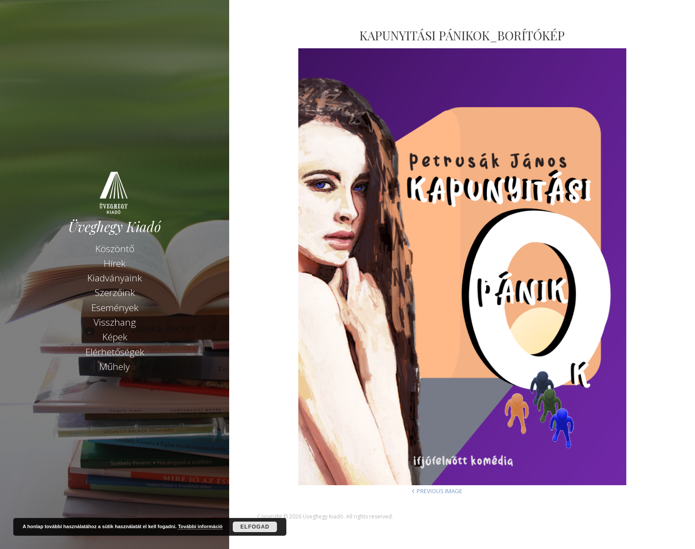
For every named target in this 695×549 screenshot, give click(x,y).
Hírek (114, 263)
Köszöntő (114, 248)
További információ (200, 526)
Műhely (114, 366)
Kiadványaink (114, 278)
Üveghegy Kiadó (114, 227)
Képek (114, 337)
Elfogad (254, 527)
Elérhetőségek (115, 352)
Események (114, 307)
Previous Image (439, 491)
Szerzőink (115, 292)
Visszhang (115, 322)
